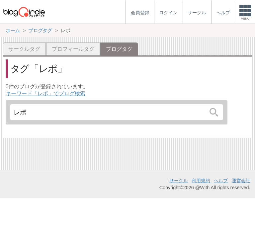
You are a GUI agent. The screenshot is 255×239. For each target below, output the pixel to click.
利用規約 (201, 180)
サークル (178, 180)
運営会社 (241, 180)
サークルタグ (24, 49)
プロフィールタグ (73, 49)
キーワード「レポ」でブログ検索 (45, 93)
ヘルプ (221, 180)
